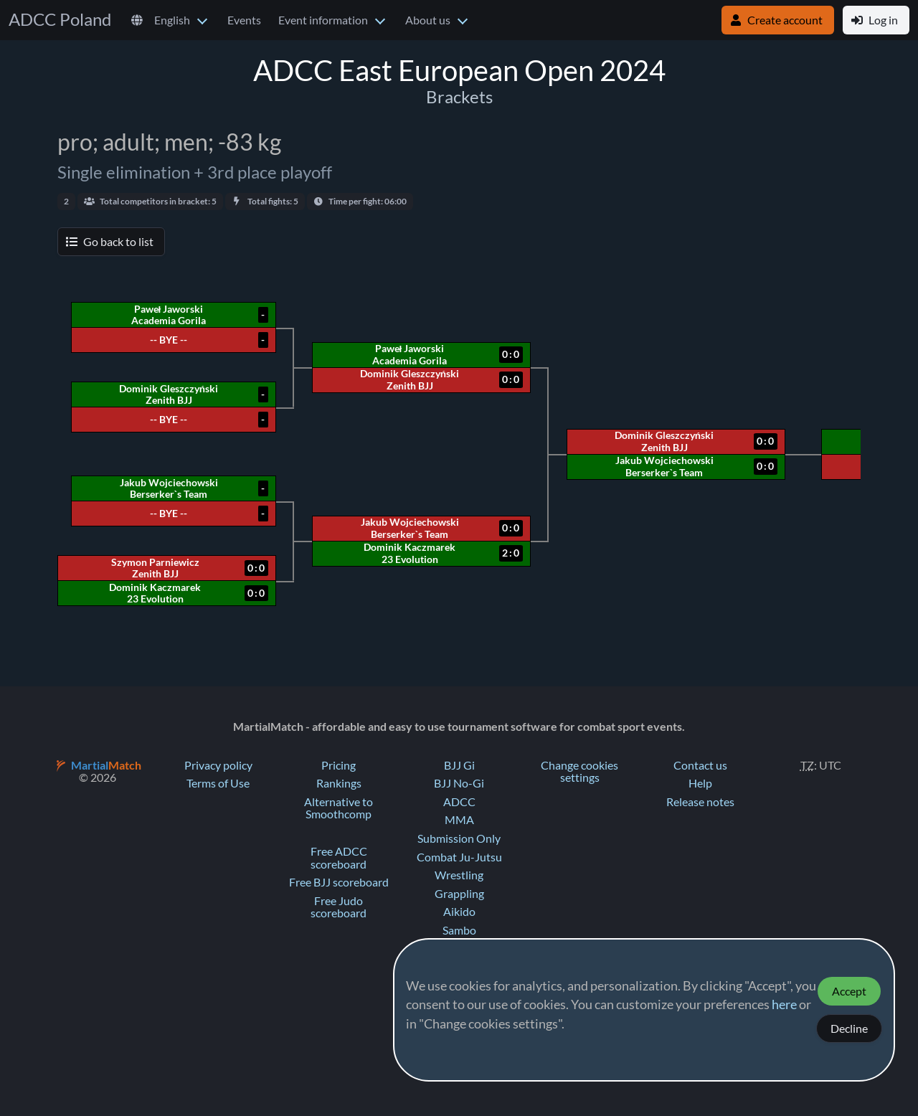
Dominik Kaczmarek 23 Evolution (409, 553)
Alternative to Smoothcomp (338, 808)
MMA (459, 819)
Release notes (700, 801)
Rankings (338, 783)
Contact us (700, 765)
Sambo (459, 930)
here (784, 1005)
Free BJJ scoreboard (339, 882)
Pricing (338, 765)
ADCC (459, 801)
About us (427, 20)
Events (244, 20)
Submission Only (459, 838)
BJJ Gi (459, 765)
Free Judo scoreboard (338, 907)
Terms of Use (218, 783)
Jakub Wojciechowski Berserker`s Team (664, 466)
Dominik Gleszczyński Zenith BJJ (664, 441)
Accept (849, 991)
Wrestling (459, 875)
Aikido (459, 911)
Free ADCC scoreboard (339, 858)
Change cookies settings (579, 772)
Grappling (459, 893)
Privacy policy (218, 765)
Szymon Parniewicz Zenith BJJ (155, 568)
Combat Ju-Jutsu (459, 857)
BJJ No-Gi (459, 783)
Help (700, 783)
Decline (849, 1028)
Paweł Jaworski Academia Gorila (409, 354)
